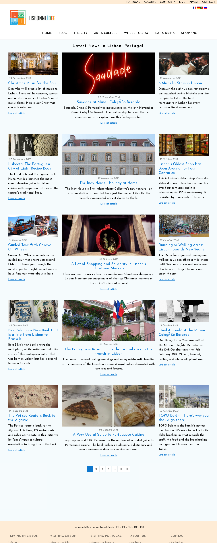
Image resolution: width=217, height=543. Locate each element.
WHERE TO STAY (136, 33)
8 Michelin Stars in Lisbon (180, 83)
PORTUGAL (133, 2)
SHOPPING (189, 33)
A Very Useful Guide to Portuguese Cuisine (108, 435)
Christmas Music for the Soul (32, 83)
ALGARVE (150, 2)
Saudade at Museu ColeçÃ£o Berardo (108, 102)
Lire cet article (16, 113)
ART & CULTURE (105, 33)
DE (136, 527)
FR (118, 527)
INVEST (194, 2)
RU (142, 527)
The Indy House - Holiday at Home (108, 183)
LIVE (182, 2)
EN (130, 527)
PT (123, 527)
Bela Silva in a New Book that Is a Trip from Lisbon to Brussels (33, 335)
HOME (47, 33)
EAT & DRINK (165, 33)
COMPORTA (167, 2)
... (115, 469)
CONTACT (208, 2)
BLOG (62, 33)
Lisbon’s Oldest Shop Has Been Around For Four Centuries (180, 168)
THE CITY (80, 33)
